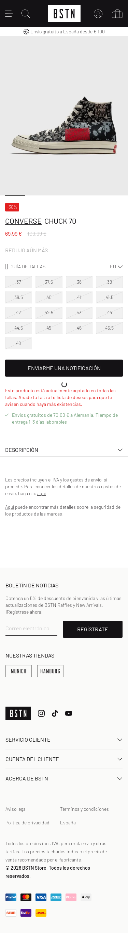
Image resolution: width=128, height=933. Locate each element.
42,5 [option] (49, 312)
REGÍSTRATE (92, 629)
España (68, 822)
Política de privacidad (27, 822)
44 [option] (109, 312)
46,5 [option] (109, 328)
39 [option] (109, 282)
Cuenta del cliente (64, 759)
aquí (41, 493)
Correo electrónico (27, 628)
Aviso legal (16, 809)
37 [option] (18, 282)
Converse (23, 220)
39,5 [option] (18, 297)
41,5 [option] (109, 297)
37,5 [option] (49, 282)
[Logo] (64, 13)
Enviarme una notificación (64, 368)
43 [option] (79, 312)
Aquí (9, 507)
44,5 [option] (18, 328)
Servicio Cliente (64, 739)
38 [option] (79, 282)
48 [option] (18, 343)
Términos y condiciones (84, 809)
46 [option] (79, 328)
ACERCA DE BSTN (64, 778)
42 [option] (18, 312)
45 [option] (48, 328)
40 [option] (49, 297)
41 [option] (79, 297)
